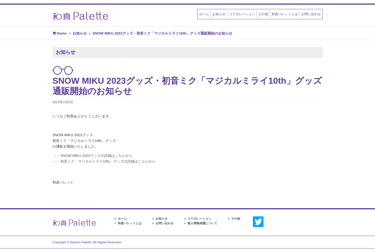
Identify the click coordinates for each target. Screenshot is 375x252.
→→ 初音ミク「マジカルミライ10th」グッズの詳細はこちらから (104, 161)
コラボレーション (242, 14)
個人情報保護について (202, 223)
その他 (263, 14)
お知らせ (218, 14)
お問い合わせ (311, 14)
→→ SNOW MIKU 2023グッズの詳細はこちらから (92, 156)
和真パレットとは (285, 14)
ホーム (204, 14)
